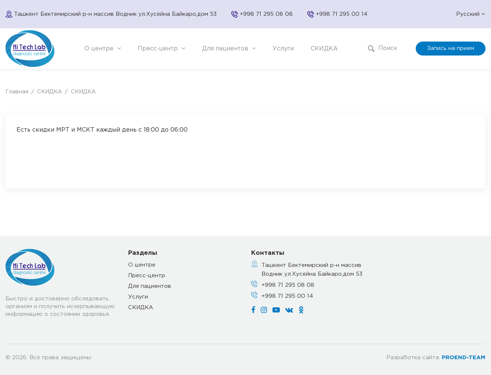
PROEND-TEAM (463, 357)
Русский (470, 14)
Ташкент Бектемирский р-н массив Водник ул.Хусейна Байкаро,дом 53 (311, 269)
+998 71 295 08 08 (266, 14)
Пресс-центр (161, 48)
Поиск (382, 48)
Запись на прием (450, 48)
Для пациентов (229, 48)
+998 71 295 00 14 (342, 14)
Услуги (283, 48)
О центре (102, 48)
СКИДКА (324, 48)
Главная (17, 91)
